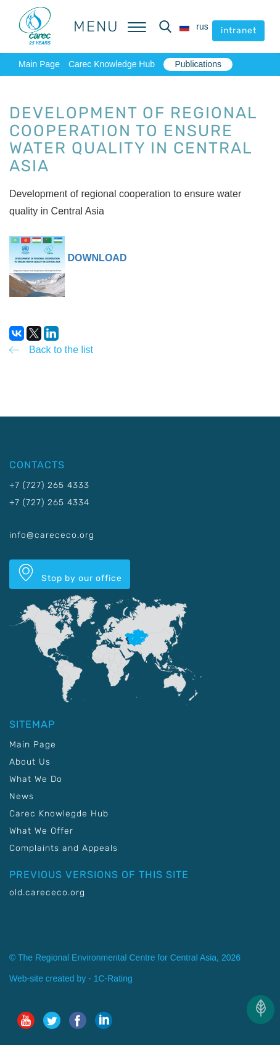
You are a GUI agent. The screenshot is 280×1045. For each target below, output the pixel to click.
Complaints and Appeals (63, 848)
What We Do (35, 779)
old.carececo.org (47, 892)
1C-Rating (113, 978)
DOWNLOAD (96, 258)
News (21, 796)
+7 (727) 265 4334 (49, 502)
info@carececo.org (51, 535)
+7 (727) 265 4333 (49, 485)
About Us (30, 762)
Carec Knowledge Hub (111, 64)
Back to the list (61, 349)
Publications (198, 64)
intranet (239, 30)
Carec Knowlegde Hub (59, 813)
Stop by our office (69, 573)
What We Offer (41, 831)
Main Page (39, 64)
